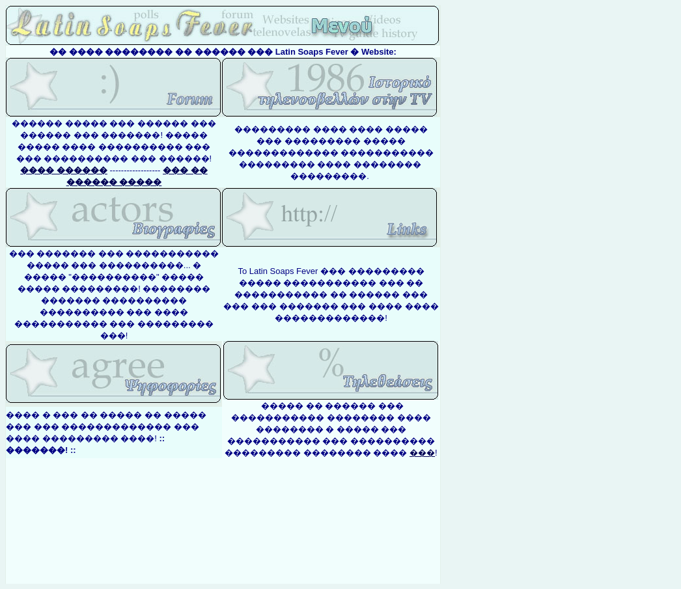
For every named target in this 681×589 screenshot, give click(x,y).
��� (422, 453)
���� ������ (63, 170)
